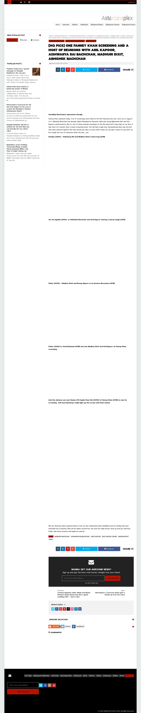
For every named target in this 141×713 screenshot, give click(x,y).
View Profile (56, 605)
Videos (98, 676)
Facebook (109, 70)
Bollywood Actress (112, 25)
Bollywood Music (97, 25)
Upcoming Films (66, 676)
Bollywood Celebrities (41, 676)
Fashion (91, 676)
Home (122, 676)
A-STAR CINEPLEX (104, 711)
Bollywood (107, 676)
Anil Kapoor (96, 536)
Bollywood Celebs (103, 36)
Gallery (115, 676)
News (123, 36)
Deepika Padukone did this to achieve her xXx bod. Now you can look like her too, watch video (18, 128)
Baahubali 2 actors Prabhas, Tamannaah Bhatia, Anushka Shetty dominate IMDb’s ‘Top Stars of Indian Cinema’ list (17, 148)
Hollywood (77, 676)
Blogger (56, 626)
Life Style (28, 676)
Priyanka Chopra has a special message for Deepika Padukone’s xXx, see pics (18, 71)
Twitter (86, 70)
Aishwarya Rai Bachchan (80, 536)
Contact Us (131, 2)
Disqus (67, 626)
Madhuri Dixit (115, 36)
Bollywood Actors (128, 25)
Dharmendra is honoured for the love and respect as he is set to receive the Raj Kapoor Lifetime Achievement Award (19, 108)
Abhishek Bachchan (62, 536)
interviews (55, 676)
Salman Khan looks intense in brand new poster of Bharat (17, 88)
